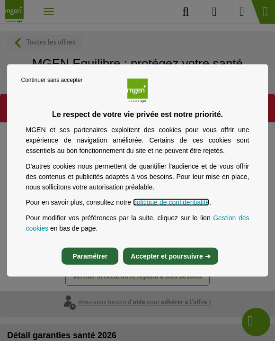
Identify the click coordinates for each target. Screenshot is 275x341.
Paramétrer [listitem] (89, 256)
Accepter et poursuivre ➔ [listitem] (170, 256)
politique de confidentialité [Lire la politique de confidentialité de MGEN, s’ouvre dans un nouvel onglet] (171, 202)
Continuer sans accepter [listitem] (52, 80)
